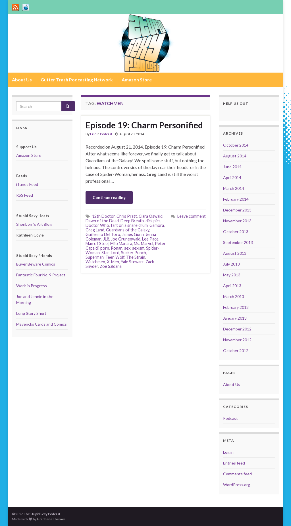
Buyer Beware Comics (35, 264)
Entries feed (234, 463)
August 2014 (234, 155)
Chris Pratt (127, 216)
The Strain (135, 257)
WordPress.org (236, 484)
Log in (228, 452)
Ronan (116, 248)
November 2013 (237, 220)
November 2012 (237, 339)
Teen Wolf (114, 257)
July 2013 (231, 264)
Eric (93, 134)
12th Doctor (103, 216)
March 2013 (233, 296)
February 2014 (236, 199)
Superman (95, 257)
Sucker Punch (133, 252)
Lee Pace (150, 239)
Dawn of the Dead (102, 220)
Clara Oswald (151, 216)
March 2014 (233, 188)
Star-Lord (110, 252)
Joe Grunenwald (125, 239)
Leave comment (191, 216)
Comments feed (237, 473)
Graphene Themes (51, 519)
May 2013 (231, 274)
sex (127, 248)
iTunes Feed (27, 184)
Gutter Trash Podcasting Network (77, 79)
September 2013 (238, 242)
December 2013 (237, 209)
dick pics (153, 220)
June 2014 (232, 166)
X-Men (113, 261)
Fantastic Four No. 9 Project (40, 274)
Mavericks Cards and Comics (41, 324)
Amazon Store (137, 79)
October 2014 (235, 145)
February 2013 (236, 307)
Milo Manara (121, 243)
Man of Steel (97, 243)
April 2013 (232, 285)
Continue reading (109, 197)
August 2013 (234, 253)
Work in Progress (31, 285)
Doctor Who (97, 225)
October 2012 (235, 350)
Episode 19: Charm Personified (144, 125)
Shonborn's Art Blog (34, 224)
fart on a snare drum (129, 225)
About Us (22, 79)
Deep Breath (132, 220)
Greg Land (95, 229)
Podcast (106, 134)
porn (104, 248)
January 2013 (235, 318)
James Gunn (133, 234)
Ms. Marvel (143, 243)
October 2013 (235, 231)
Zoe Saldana (111, 266)
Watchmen (95, 261)
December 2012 (237, 328)
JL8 (106, 239)
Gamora (156, 225)
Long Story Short (31, 313)
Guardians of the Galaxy (127, 229)
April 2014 (232, 177)
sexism (138, 248)
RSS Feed (24, 195)
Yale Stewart (132, 261)
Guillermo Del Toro (103, 234)
